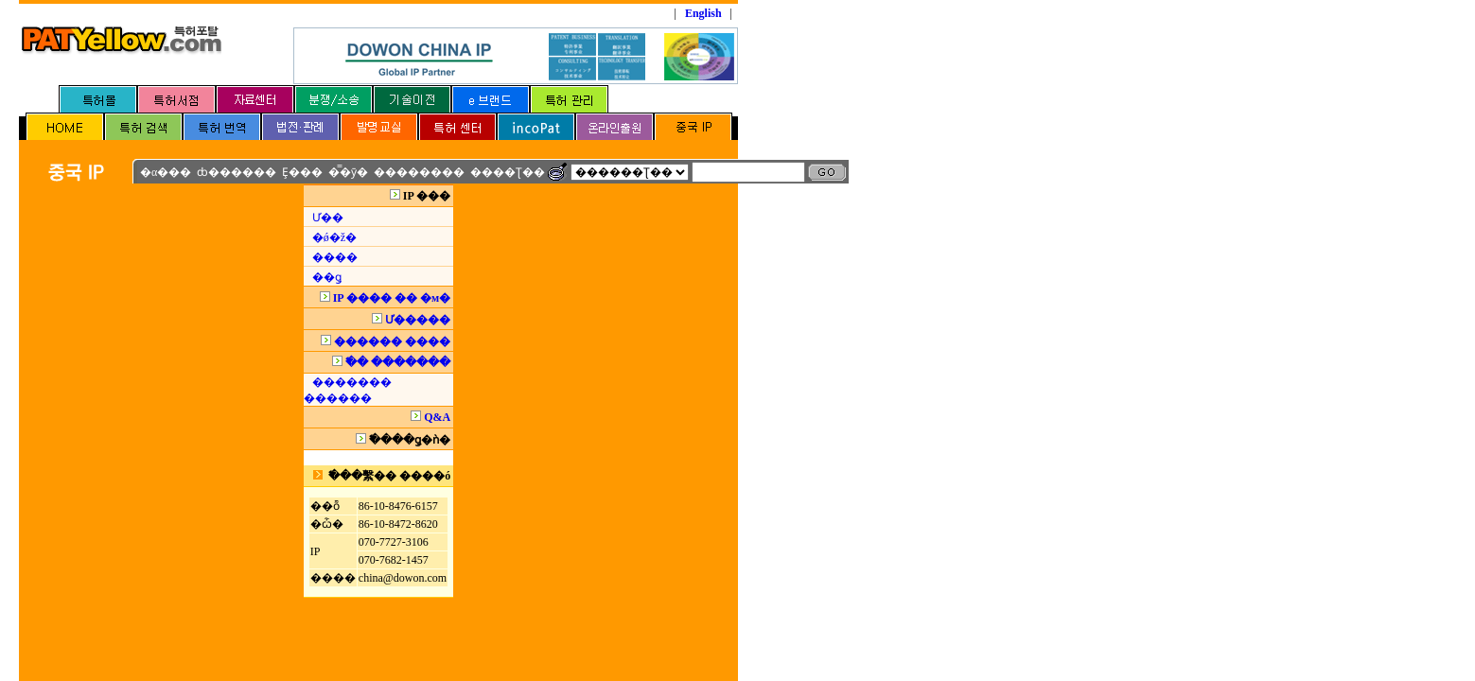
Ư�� (327, 217)
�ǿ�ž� (334, 237)
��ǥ (327, 277)
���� (335, 257)
